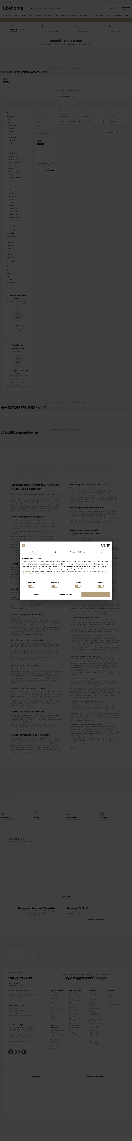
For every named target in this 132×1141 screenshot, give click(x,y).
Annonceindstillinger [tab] (77, 552)
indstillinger (26, 571)
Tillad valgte (66, 594)
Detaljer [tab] (54, 552)
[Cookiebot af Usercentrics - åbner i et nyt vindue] (101, 545)
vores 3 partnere (32, 561)
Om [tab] (101, 552)
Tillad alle (96, 594)
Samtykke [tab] (31, 552)
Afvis (36, 594)
